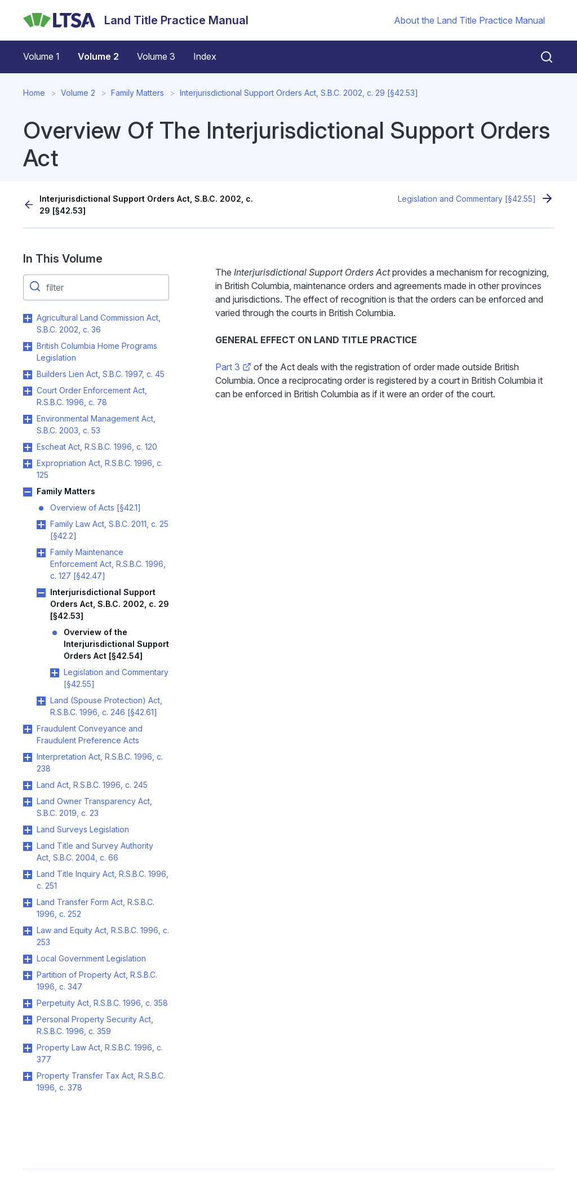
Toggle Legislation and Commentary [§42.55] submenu (54, 672)
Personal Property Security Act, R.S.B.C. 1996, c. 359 (95, 1025)
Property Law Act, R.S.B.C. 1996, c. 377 (100, 1053)
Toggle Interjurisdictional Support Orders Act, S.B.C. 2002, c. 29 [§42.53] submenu (41, 592)
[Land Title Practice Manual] (135, 20)
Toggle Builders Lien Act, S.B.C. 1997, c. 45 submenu (27, 374)
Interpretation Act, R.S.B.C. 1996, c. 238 (100, 762)
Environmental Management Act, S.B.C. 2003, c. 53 (96, 424)
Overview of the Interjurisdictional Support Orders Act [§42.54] (116, 643)
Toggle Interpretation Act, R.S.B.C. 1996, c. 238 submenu (27, 757)
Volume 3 (156, 56)
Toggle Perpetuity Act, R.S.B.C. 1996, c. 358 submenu (27, 1003)
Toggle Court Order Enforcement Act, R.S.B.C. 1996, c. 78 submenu (27, 391)
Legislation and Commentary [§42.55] (467, 198)
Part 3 (233, 367)
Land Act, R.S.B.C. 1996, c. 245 (92, 785)
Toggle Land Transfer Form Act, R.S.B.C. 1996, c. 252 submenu (27, 902)
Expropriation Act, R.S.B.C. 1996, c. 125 (100, 469)
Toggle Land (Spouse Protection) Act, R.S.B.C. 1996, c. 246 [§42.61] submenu (41, 701)
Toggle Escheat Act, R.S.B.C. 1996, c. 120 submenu (27, 447)
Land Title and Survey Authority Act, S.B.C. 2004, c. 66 (95, 851)
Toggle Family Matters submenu (27, 491)
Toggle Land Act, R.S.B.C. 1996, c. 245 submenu (27, 785)
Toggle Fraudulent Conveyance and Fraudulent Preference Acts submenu (27, 729)
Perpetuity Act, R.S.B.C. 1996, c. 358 (102, 1003)
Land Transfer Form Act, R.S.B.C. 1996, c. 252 (95, 908)
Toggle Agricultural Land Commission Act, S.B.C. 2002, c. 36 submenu (27, 318)
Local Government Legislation (91, 958)
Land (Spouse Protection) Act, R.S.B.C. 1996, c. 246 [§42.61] (106, 706)
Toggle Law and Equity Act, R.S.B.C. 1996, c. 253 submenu (27, 930)
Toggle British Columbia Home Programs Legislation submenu (27, 346)
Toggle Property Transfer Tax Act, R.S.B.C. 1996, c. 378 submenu (27, 1076)
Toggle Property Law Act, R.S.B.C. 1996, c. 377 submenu (27, 1048)
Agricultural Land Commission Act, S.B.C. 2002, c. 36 (99, 323)
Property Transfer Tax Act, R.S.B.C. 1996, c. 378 (101, 1081)
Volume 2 (98, 56)
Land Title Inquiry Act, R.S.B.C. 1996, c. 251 (102, 879)
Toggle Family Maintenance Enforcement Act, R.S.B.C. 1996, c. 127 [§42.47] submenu (41, 552)
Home (34, 92)
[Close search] (540, 57)
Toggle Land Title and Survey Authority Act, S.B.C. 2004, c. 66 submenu (27, 846)
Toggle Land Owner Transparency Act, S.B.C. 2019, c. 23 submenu (27, 801)
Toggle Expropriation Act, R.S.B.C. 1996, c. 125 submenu (27, 463)
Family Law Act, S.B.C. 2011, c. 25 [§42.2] (109, 529)
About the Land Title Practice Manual (469, 20)
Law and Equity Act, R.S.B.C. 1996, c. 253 (103, 936)
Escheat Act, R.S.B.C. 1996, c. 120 (97, 446)
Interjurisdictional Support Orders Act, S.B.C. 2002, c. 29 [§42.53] (299, 92)
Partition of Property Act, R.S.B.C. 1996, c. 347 (97, 980)
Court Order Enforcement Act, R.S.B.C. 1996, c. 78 (92, 396)
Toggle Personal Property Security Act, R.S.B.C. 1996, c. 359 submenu (27, 1020)
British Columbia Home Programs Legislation (97, 351)
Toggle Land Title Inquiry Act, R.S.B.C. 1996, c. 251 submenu (27, 874)
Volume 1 (41, 56)
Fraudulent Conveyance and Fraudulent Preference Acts (90, 734)
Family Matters (137, 92)
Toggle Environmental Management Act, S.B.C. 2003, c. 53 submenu (27, 419)
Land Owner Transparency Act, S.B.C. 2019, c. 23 (94, 807)
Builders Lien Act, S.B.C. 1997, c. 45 (101, 374)
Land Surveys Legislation (83, 829)
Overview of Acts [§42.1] (95, 507)
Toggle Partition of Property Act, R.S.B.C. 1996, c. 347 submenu (27, 975)
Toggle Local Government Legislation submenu (27, 959)
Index (204, 56)
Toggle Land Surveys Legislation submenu (27, 830)
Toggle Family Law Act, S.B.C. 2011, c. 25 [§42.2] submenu (41, 524)
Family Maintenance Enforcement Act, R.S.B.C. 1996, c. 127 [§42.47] (108, 563)
